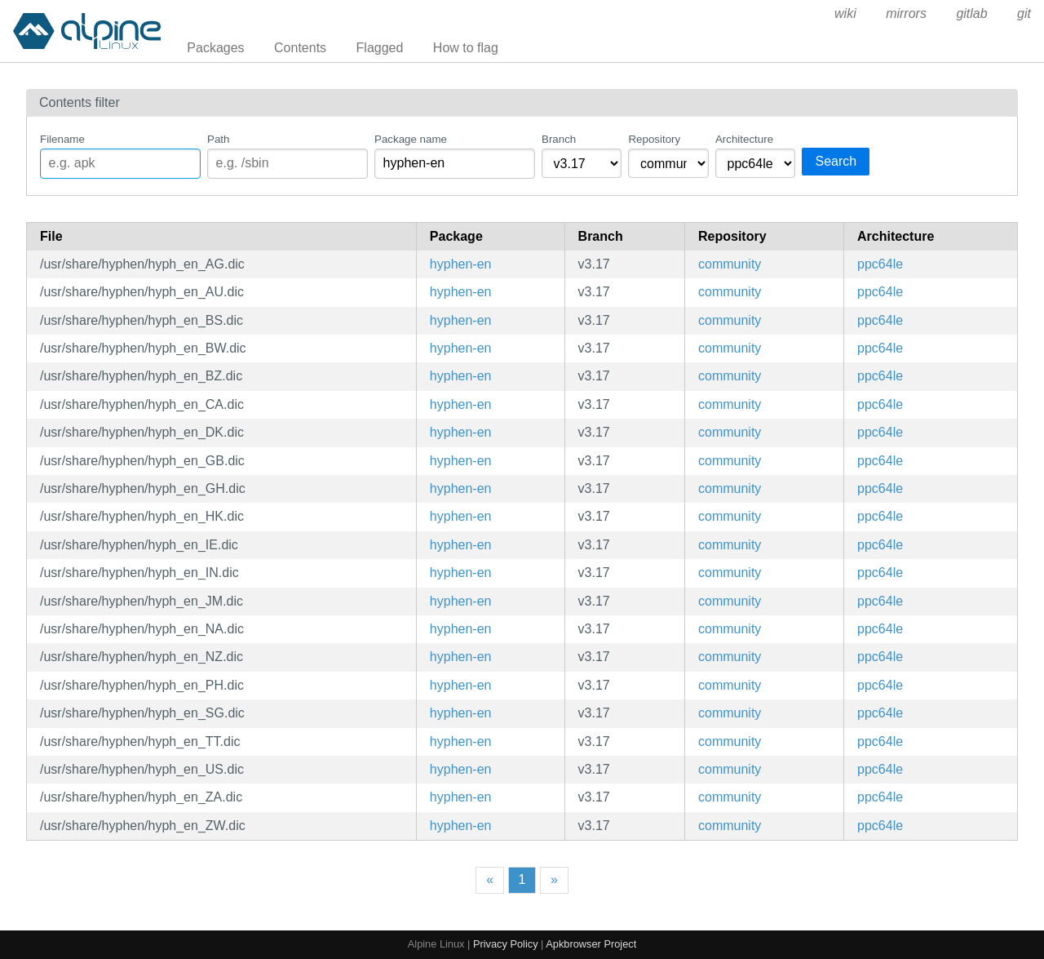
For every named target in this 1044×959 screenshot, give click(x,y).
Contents (300, 48)
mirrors (906, 13)
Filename (62, 139)
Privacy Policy (505, 944)
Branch (559, 139)
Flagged (380, 48)
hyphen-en (461, 264)
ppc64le (880, 264)
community (729, 264)
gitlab (971, 13)
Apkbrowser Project (591, 944)
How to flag (465, 48)
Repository (654, 139)
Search (835, 161)
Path (218, 139)
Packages (215, 48)
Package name (410, 139)
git (1024, 13)
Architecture (744, 139)
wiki (845, 13)
